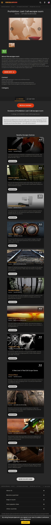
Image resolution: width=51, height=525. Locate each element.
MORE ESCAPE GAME (25, 479)
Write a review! (25, 105)
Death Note (12, 149)
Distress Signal (13, 178)
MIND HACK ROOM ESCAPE (19, 264)
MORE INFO (8, 72)
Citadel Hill (12, 403)
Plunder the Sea (14, 459)
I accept (25, 522)
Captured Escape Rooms (22, 6)
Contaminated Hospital (16, 206)
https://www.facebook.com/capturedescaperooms (20, 82)
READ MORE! (12, 189)
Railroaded (12, 262)
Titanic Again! (13, 234)
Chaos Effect (13, 375)
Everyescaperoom (5, 6)
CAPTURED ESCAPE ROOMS (28, 14)
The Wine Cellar (13, 431)
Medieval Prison (14, 290)
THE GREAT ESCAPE (17, 236)
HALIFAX (17, 14)
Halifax (13, 6)
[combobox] (44, 2)
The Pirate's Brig (14, 347)
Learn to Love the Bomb (17, 318)
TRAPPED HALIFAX (17, 292)
